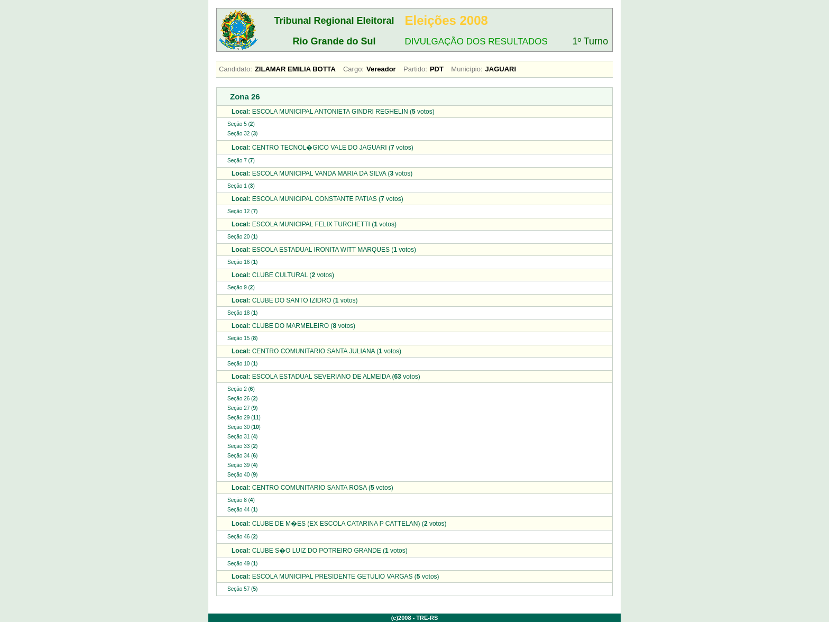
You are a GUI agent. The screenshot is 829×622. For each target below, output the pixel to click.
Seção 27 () (242, 408)
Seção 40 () (242, 475)
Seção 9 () (241, 287)
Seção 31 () (242, 437)
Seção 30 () (244, 427)
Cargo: (353, 69)
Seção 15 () (242, 338)
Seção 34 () (242, 456)
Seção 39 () (242, 465)
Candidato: (235, 69)
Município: (466, 69)
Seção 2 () (241, 389)
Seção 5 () (241, 124)
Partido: (415, 69)
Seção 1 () (241, 186)
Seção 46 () (242, 536)
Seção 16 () (242, 262)
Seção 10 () (242, 364)
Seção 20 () (242, 237)
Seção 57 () (242, 589)
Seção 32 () (242, 133)
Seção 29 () (244, 417)
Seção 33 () (242, 446)
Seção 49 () (242, 563)
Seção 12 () (242, 211)
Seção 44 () (242, 510)
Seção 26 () (242, 398)
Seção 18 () (242, 313)
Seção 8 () (241, 500)
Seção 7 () (241, 160)
